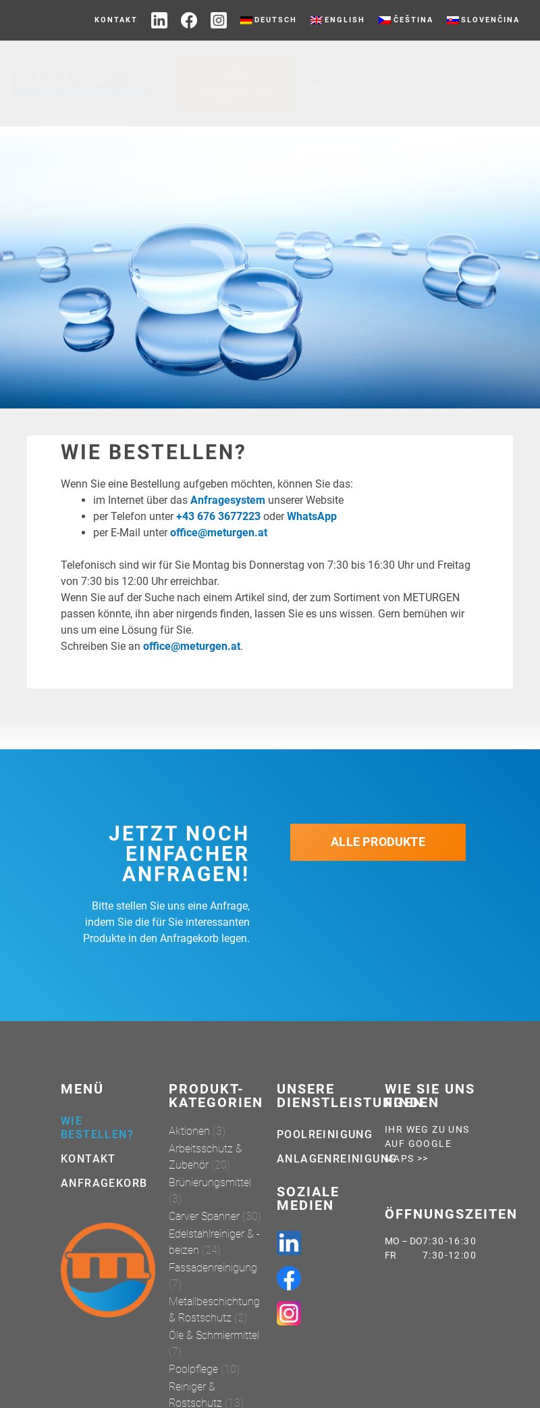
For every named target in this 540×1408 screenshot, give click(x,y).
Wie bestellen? (97, 1127)
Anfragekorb (104, 1183)
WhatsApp (312, 516)
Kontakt (116, 20)
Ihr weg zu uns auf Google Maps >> (427, 1144)
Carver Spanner (204, 1216)
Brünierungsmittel (210, 1182)
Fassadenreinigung (213, 1267)
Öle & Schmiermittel (214, 1335)
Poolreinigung (324, 1134)
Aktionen (189, 1131)
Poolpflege (193, 1369)
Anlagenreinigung (324, 1158)
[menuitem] (269, 20)
